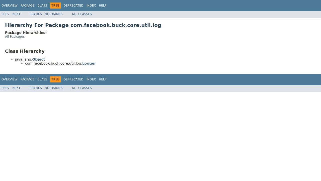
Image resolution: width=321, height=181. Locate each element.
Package (27, 5)
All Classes (82, 14)
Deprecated (73, 5)
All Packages (15, 36)
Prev (5, 14)
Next (16, 14)
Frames (36, 14)
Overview (10, 5)
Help (103, 5)
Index (91, 5)
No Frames (54, 14)
